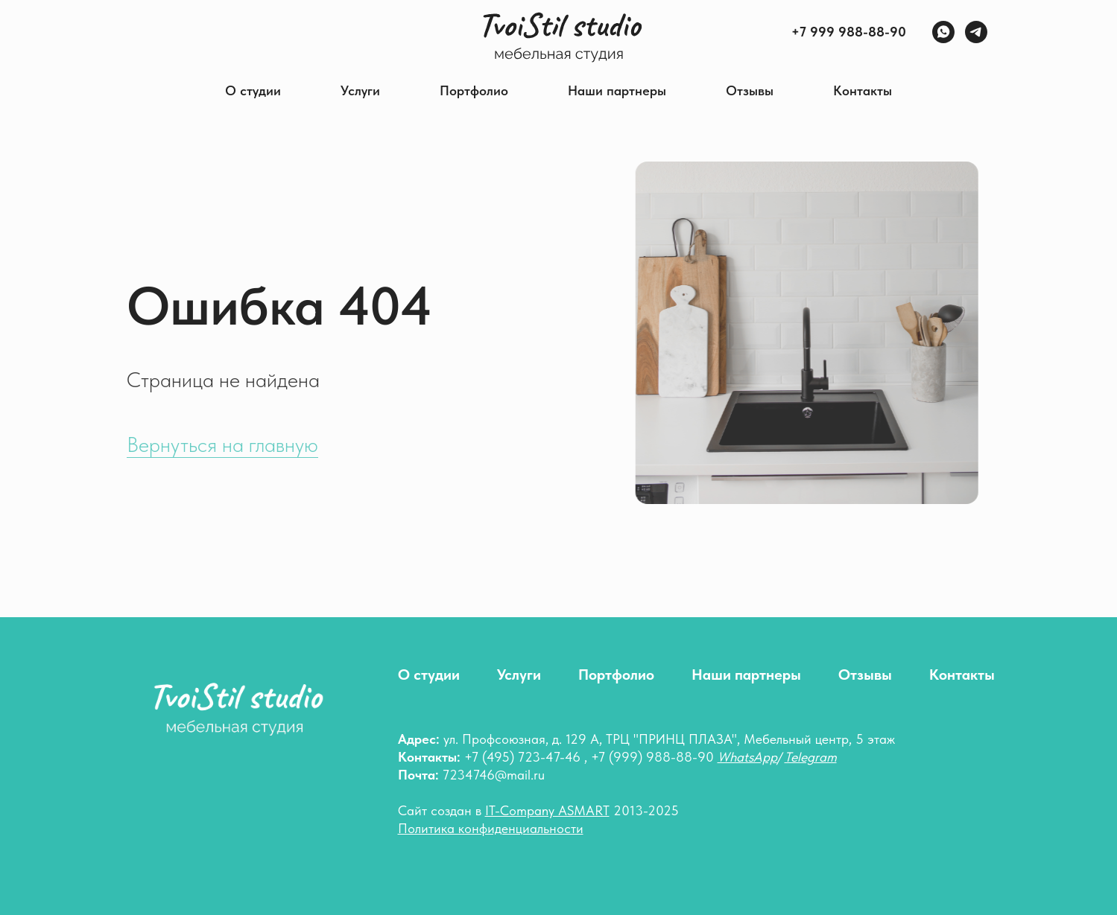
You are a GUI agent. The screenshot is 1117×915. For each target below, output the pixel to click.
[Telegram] (976, 32)
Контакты (862, 90)
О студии (253, 90)
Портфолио (474, 90)
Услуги (360, 90)
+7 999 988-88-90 (848, 31)
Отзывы (749, 90)
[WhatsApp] (943, 32)
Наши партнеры (617, 90)
